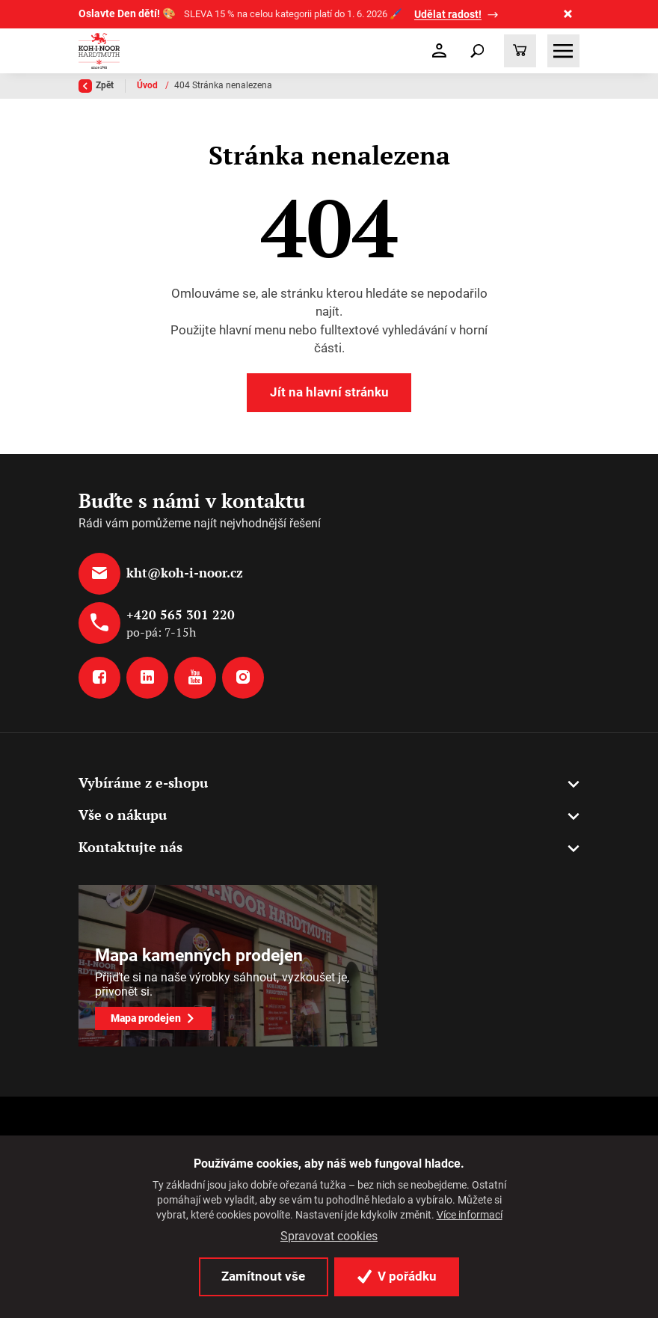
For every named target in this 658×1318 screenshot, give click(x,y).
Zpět (96, 86)
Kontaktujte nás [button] (130, 847)
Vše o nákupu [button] (123, 815)
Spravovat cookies (329, 1236)
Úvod (148, 85)
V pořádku (397, 1276)
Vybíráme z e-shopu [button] (143, 782)
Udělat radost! (448, 14)
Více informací (469, 1215)
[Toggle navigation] (477, 50)
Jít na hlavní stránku (329, 391)
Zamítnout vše (263, 1276)
